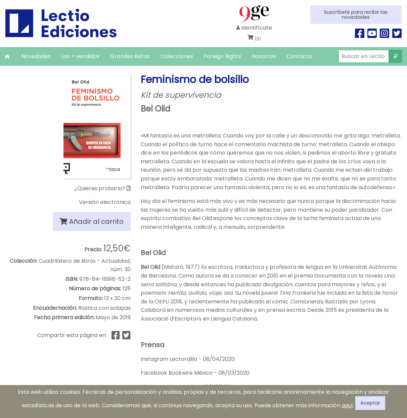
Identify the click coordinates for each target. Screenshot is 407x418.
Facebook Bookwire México (177, 373)
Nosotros (264, 56)
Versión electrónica (105, 202)
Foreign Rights (222, 56)
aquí (347, 405)
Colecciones (177, 56)
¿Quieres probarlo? (102, 188)
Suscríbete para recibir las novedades (356, 14)
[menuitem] (8, 56)
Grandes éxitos (130, 56)
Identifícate (254, 28)
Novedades (36, 56)
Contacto (299, 56)
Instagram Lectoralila (169, 359)
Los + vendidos (80, 56)
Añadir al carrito (92, 221)
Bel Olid (155, 108)
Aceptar (370, 403)
